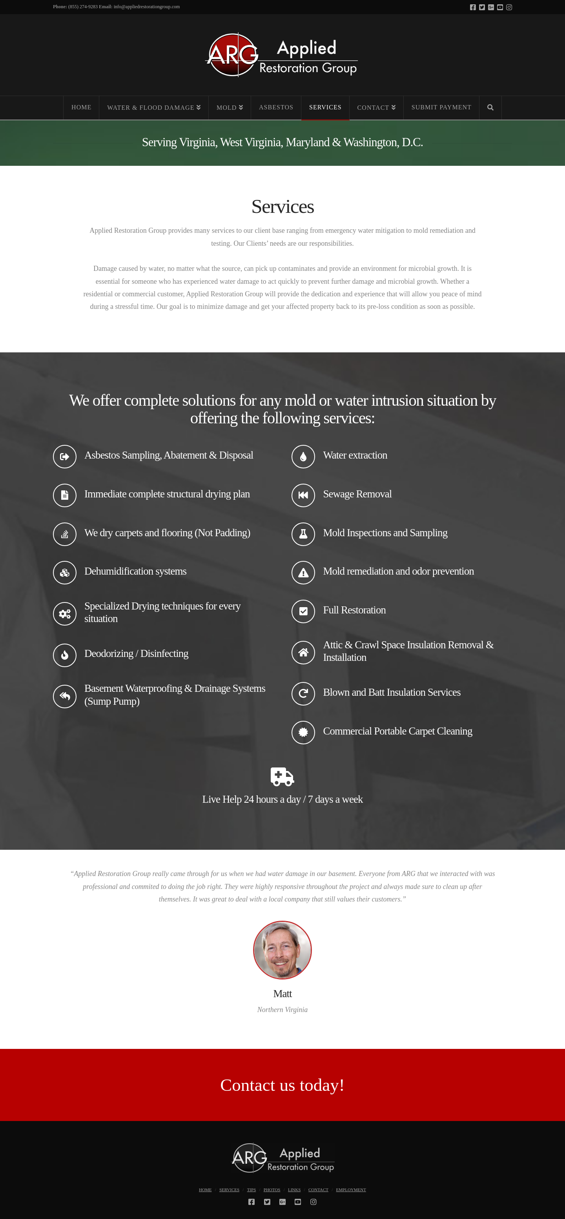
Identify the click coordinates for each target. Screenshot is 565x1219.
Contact (318, 1189)
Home (205, 1189)
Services (229, 1189)
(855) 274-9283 (83, 6)
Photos (272, 1189)
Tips (251, 1189)
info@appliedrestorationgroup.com (147, 6)
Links (294, 1189)
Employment (351, 1189)
